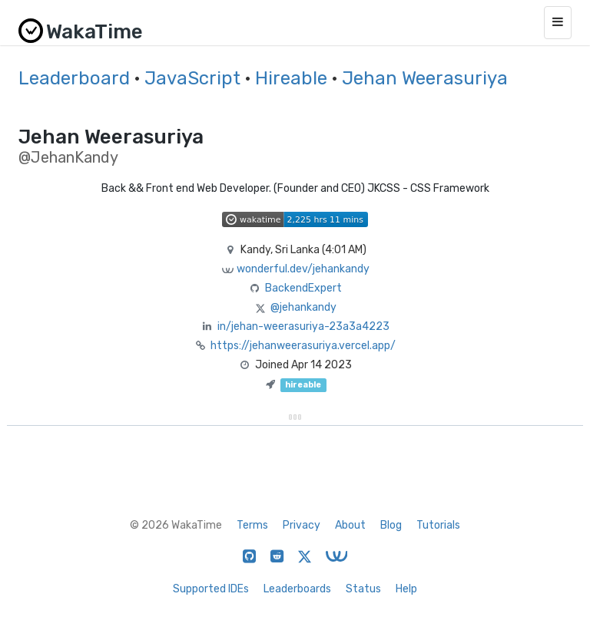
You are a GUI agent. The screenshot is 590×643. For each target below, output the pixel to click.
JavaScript (192, 78)
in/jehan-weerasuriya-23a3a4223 (303, 326)
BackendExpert (303, 288)
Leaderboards (297, 588)
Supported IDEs (211, 588)
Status (363, 588)
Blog (391, 525)
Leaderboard (74, 78)
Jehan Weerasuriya (425, 78)
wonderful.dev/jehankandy (303, 268)
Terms (252, 525)
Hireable (291, 78)
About (350, 525)
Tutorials (438, 525)
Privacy (301, 525)
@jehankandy (303, 307)
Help (406, 588)
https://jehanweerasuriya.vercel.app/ (303, 345)
